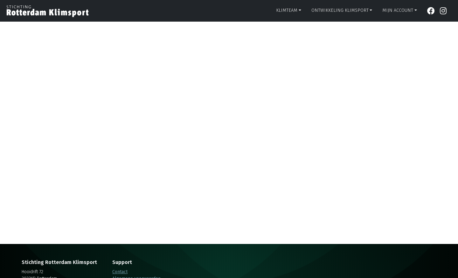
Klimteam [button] (286, 10)
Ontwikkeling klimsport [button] (340, 10)
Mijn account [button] (397, 10)
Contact (120, 272)
